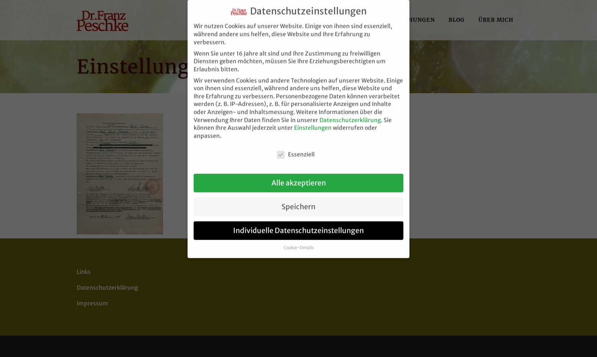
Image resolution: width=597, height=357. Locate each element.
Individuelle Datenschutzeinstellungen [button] (298, 225)
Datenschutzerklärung (350, 115)
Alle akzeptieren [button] (298, 177)
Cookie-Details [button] (299, 242)
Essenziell (296, 149)
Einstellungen (313, 122)
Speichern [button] (298, 201)
